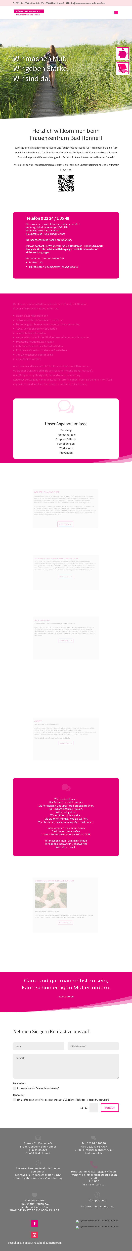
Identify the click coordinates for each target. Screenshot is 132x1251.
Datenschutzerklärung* (47, 1088)
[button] (116, 14)
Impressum (99, 1200)
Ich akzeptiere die (36, 1088)
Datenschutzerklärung (99, 1206)
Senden (110, 1107)
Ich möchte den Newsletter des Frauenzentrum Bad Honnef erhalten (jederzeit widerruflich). (61, 1100)
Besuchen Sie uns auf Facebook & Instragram (35, 1243)
